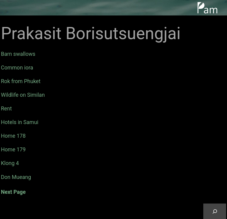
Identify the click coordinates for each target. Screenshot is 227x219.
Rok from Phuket (20, 81)
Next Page (13, 192)
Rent (6, 109)
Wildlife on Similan (23, 95)
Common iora (17, 68)
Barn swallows (18, 54)
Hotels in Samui (19, 122)
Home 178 (13, 136)
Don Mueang (16, 177)
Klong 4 (10, 163)
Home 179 (13, 150)
